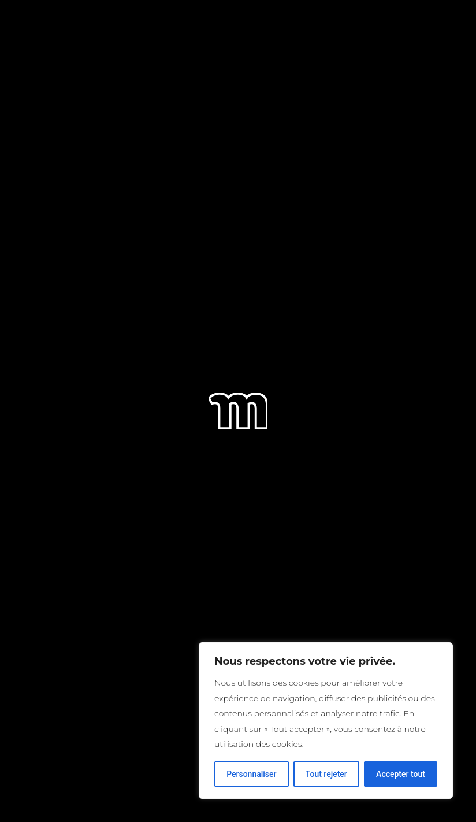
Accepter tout (400, 774)
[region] (326, 720)
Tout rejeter (326, 774)
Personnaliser (251, 774)
